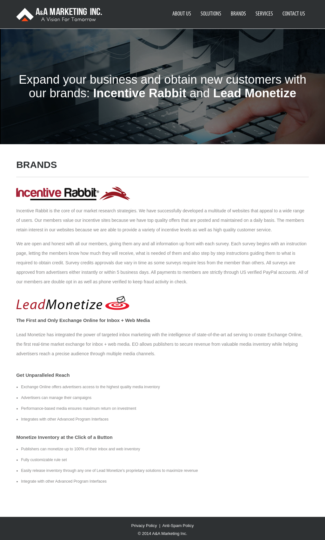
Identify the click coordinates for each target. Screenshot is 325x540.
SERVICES (264, 14)
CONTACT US (293, 14)
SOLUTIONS (211, 14)
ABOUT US (181, 14)
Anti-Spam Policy (178, 525)
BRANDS (238, 14)
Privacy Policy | (146, 525)
